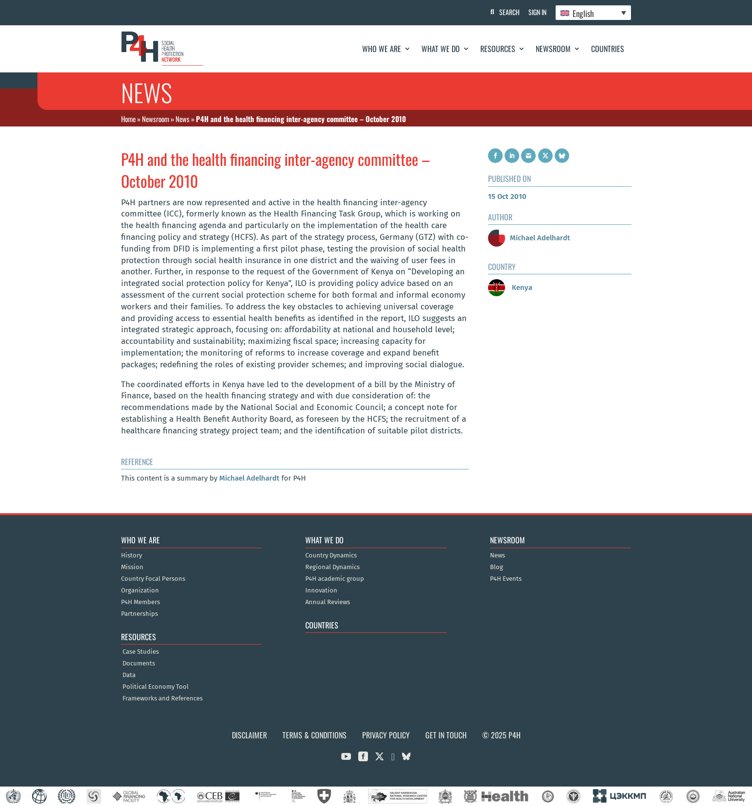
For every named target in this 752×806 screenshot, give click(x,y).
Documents (138, 663)
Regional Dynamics (332, 567)
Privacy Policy (386, 735)
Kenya (510, 287)
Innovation (321, 590)
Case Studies (140, 651)
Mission (132, 567)
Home (128, 118)
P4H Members (140, 602)
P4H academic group (334, 578)
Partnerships (139, 613)
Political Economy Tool (155, 686)
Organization (140, 590)
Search (507, 12)
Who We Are (381, 48)
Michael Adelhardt (249, 478)
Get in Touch (446, 735)
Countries (607, 48)
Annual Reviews (327, 602)
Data (129, 675)
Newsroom (553, 48)
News (182, 118)
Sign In (536, 12)
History (131, 555)
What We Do (440, 48)
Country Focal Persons (153, 578)
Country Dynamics (331, 555)
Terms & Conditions (314, 735)
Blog (496, 567)
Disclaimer (249, 735)
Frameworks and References (162, 698)
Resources (497, 48)
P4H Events (506, 578)
